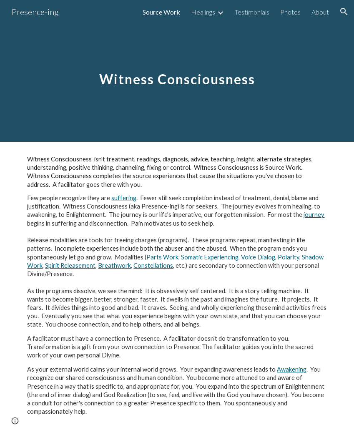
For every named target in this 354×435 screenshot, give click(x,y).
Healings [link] (203, 12)
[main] (177, 71)
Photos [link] (290, 12)
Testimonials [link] (252, 12)
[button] (344, 12)
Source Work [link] (161, 12)
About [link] (320, 12)
